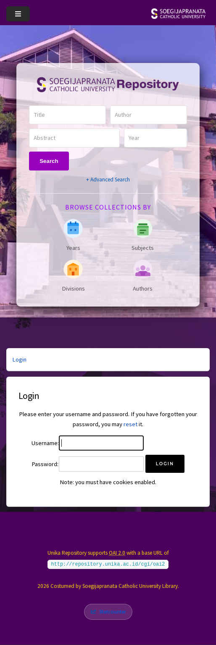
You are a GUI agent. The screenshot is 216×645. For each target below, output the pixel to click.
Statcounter (112, 611)
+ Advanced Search (108, 179)
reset (130, 424)
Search (49, 161)
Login (19, 359)
